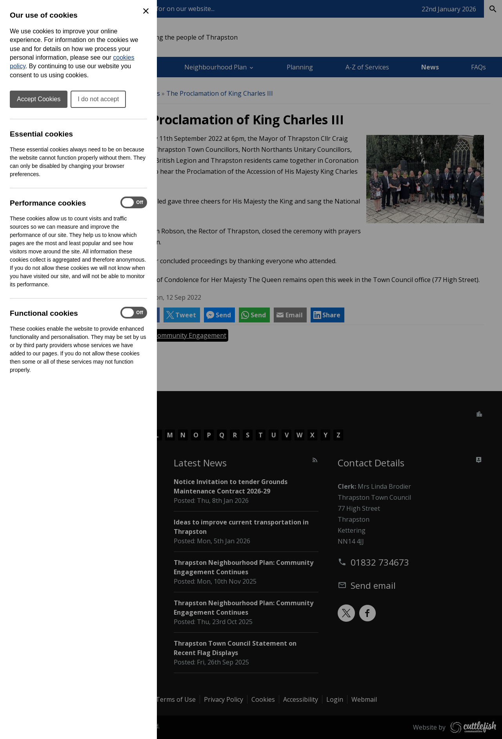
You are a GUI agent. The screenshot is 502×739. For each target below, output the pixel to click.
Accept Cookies (38, 99)
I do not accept (98, 99)
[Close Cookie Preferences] (146, 11)
